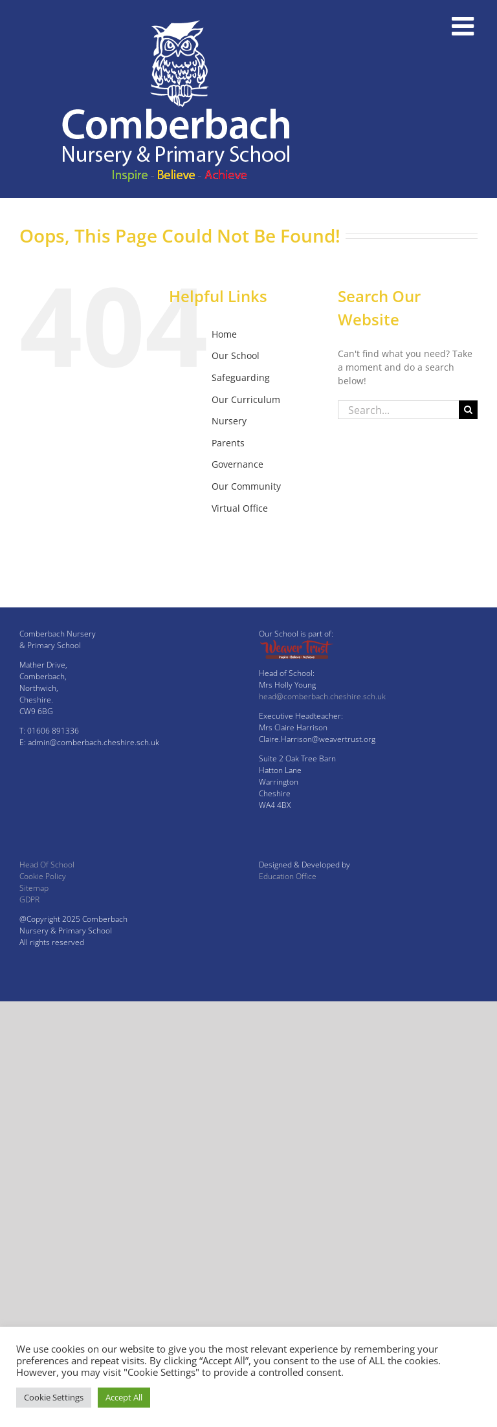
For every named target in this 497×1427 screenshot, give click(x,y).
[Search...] (398, 409)
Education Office (287, 876)
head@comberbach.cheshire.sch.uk (322, 696)
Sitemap (34, 887)
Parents (228, 443)
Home (224, 334)
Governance (237, 464)
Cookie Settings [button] (53, 1397)
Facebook (232, 529)
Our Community (246, 486)
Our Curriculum (246, 399)
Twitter (227, 551)
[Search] (468, 409)
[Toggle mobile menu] (465, 26)
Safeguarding (241, 377)
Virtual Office (240, 508)
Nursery (229, 421)
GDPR (29, 899)
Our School (236, 355)
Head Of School (46, 864)
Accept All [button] (123, 1397)
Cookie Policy (42, 876)
